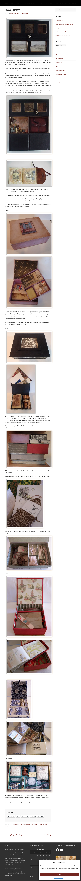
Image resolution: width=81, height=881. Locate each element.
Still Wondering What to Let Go (64, 35)
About (7, 3)
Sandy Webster (24, 13)
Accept (59, 874)
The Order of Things (42, 824)
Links (61, 3)
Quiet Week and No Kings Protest (64, 24)
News (27, 824)
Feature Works (15, 824)
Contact (67, 3)
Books (56, 3)
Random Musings (33, 824)
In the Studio (23, 824)
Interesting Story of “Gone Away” (13, 835)
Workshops (48, 3)
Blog (13, 3)
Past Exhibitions (28, 3)
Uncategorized (59, 82)
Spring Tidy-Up (59, 20)
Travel (6, 826)
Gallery (19, 3)
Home (74, 3)
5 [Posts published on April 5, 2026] (49, 856)
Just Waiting (47, 835)
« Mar (31, 876)
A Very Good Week (60, 28)
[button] (78, 862)
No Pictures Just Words (62, 32)
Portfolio (39, 3)
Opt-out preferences (58, 878)
